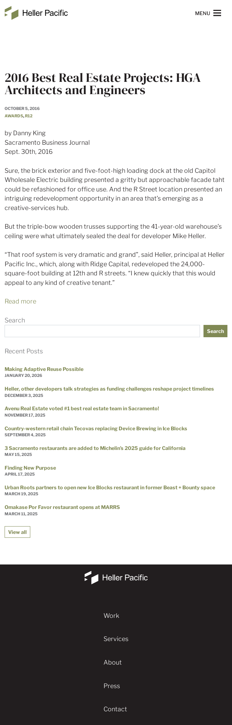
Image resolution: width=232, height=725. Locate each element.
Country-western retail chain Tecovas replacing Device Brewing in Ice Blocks (96, 428)
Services (116, 638)
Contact (115, 709)
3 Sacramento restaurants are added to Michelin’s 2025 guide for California (95, 448)
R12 (28, 115)
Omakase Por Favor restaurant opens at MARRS (62, 507)
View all (17, 532)
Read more (20, 301)
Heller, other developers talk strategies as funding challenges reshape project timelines (109, 389)
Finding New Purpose (30, 468)
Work (111, 615)
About (113, 662)
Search (15, 320)
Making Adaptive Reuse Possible (44, 369)
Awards (14, 115)
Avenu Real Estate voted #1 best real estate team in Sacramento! (82, 408)
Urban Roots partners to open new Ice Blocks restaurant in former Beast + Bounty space (110, 487)
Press (112, 686)
